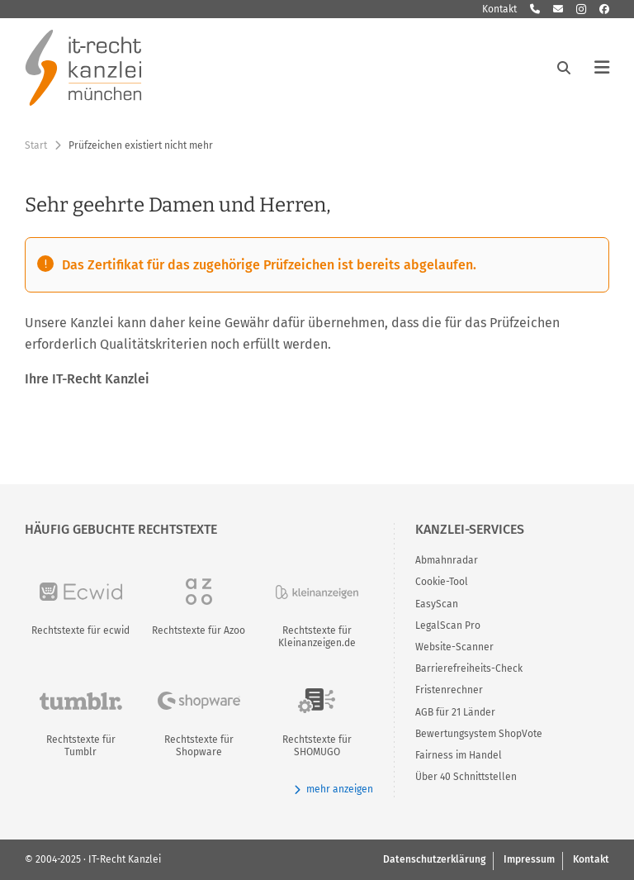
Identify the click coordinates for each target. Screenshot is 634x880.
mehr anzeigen (333, 789)
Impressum (529, 859)
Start (36, 145)
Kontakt (499, 9)
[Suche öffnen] (564, 68)
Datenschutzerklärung (434, 859)
